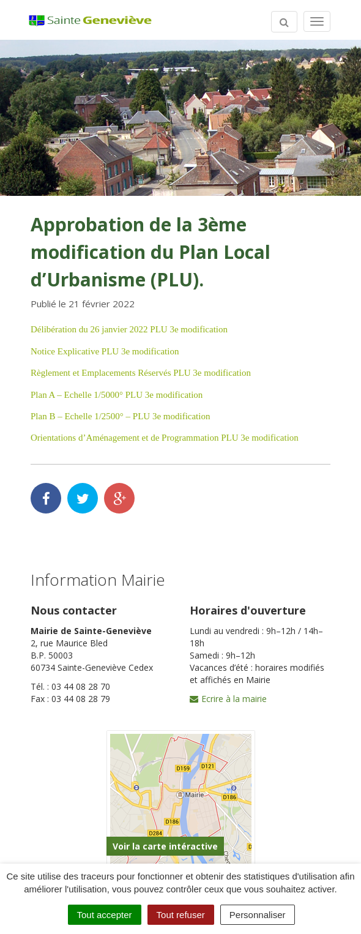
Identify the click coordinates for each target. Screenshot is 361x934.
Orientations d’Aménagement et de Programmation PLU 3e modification (165, 438)
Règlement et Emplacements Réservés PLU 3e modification (141, 373)
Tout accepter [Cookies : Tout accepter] (104, 915)
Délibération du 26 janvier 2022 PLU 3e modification (129, 329)
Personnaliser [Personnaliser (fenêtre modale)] (257, 915)
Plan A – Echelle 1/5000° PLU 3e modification (117, 395)
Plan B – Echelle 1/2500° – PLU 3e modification (120, 416)
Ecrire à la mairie (228, 698)
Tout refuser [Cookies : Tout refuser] (181, 915)
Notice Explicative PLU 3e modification (105, 351)
